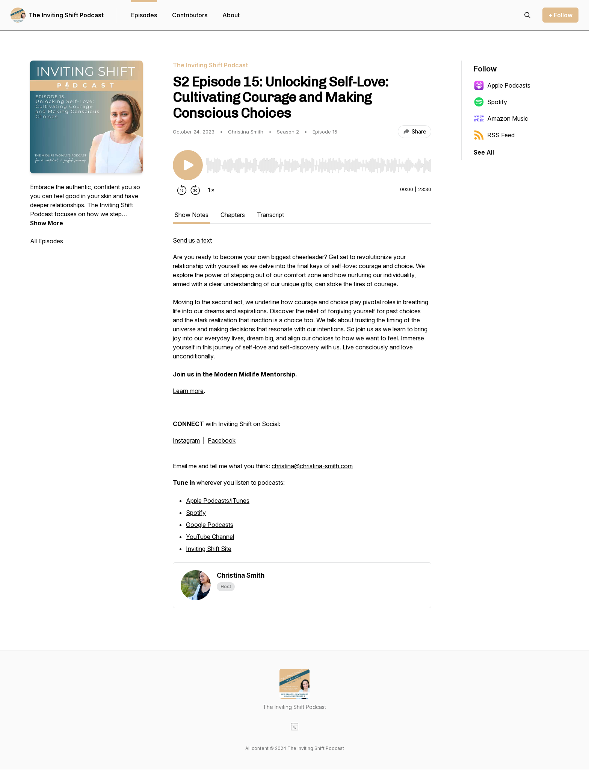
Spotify (196, 512)
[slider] (318, 165)
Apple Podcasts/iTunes (217, 500)
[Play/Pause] (188, 165)
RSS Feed (494, 135)
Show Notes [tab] (191, 215)
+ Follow (560, 15)
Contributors (189, 15)
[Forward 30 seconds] (195, 190)
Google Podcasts (209, 524)
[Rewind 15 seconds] (182, 190)
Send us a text (192, 240)
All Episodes (46, 241)
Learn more (188, 391)
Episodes (144, 15)
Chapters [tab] (232, 215)
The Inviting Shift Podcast (66, 15)
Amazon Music (501, 118)
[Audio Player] (318, 163)
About (231, 15)
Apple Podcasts (502, 85)
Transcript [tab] (270, 215)
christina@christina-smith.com (312, 466)
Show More (46, 223)
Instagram (186, 440)
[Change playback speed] (211, 190)
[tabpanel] (302, 399)
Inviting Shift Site (208, 548)
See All (484, 152)
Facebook (222, 440)
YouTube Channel (210, 536)
